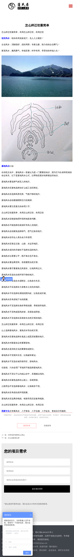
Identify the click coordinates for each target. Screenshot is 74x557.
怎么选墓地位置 (13, 438)
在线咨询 (47, 426)
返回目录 (26, 426)
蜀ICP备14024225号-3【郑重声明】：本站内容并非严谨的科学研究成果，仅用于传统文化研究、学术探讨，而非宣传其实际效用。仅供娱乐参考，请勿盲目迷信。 (35, 535)
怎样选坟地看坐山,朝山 (16, 435)
